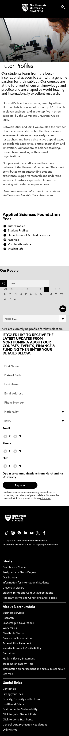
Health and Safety (13, 704)
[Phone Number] (34, 402)
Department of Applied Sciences (29, 235)
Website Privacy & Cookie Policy (22, 648)
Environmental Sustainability (20, 709)
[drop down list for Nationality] (34, 411)
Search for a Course (14, 567)
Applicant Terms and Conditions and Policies (30, 598)
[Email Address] (34, 393)
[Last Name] (34, 384)
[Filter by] (34, 318)
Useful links (12, 683)
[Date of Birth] (34, 375)
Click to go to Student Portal (20, 714)
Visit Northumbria (19, 244)
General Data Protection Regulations (25, 725)
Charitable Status (13, 633)
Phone (7, 443)
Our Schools (10, 578)
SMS (5, 458)
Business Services (13, 613)
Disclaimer (9, 653)
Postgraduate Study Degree (19, 572)
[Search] (28, 283)
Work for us (10, 628)
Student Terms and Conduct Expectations (28, 593)
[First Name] (34, 366)
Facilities (13, 240)
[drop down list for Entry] (34, 420)
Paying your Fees (13, 694)
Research (8, 618)
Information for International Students (26, 583)
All (5, 289)
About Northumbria (19, 607)
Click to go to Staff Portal (18, 720)
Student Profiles (18, 230)
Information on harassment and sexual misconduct (34, 669)
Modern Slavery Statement (19, 659)
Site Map (8, 674)
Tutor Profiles (16, 226)
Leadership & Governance (18, 623)
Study (7, 561)
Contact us (9, 689)
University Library (13, 588)
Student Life (16, 249)
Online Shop (10, 730)
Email (6, 428)
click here (45, 498)
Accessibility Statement (17, 643)
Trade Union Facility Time (18, 664)
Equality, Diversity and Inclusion (22, 699)
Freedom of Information (17, 638)
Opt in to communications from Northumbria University (33, 475)
